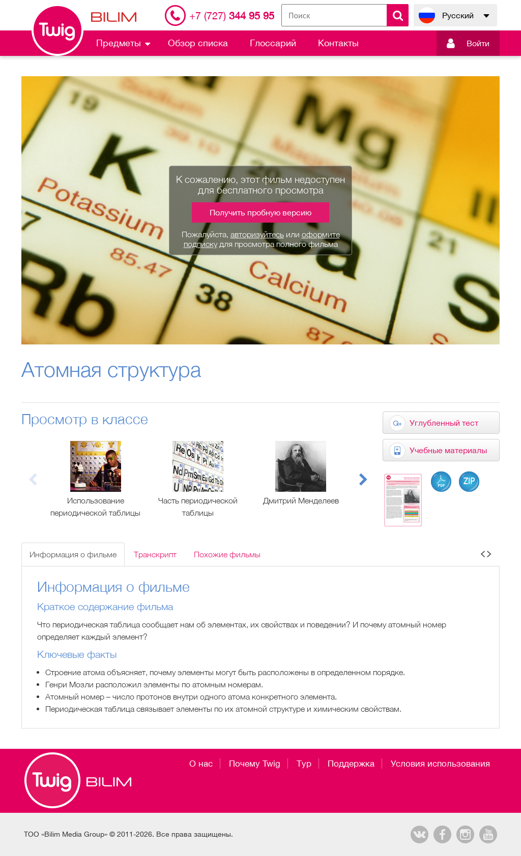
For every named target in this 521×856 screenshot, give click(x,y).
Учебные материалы (448, 450)
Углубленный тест (444, 422)
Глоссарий (273, 43)
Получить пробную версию (260, 212)
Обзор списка (198, 43)
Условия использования (440, 763)
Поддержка (351, 763)
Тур (304, 763)
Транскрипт (155, 554)
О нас (201, 763)
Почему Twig (254, 763)
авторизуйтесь (257, 234)
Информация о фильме (73, 554)
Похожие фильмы (227, 554)
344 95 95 (231, 15)
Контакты (338, 43)
